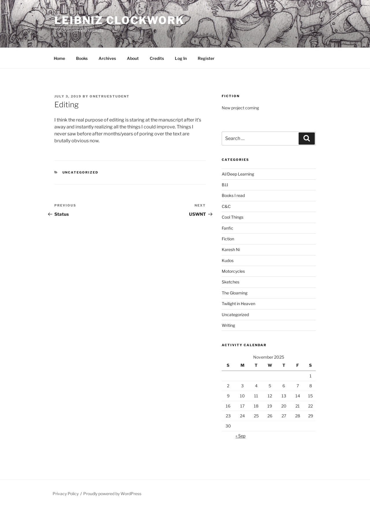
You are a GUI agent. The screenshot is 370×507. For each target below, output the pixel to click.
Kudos (228, 260)
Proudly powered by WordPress (112, 493)
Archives (107, 58)
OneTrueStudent (110, 96)
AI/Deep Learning (238, 174)
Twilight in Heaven (238, 303)
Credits (157, 58)
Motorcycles (233, 271)
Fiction (228, 238)
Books (82, 58)
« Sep (240, 435)
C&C (226, 206)
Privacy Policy (66, 493)
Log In (181, 58)
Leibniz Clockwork (119, 20)
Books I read (233, 195)
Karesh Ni (231, 249)
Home (59, 58)
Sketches (230, 281)
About (133, 58)
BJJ (225, 184)
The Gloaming (234, 292)
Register (206, 58)
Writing (228, 325)
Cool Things (232, 217)
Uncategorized (80, 172)
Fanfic (227, 228)
